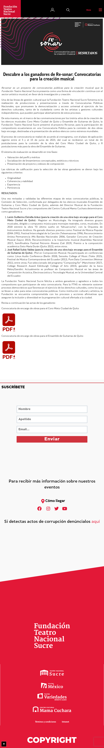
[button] (68, 10)
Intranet (65, 722)
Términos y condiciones (45, 722)
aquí (95, 522)
